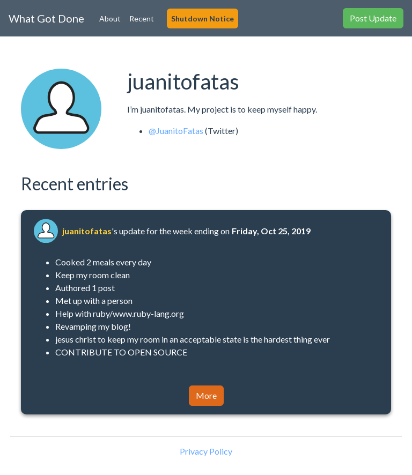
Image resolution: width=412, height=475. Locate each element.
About (110, 18)
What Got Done (46, 18)
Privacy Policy (206, 451)
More (206, 395)
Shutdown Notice (202, 18)
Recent (141, 18)
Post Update (373, 18)
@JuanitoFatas (176, 130)
